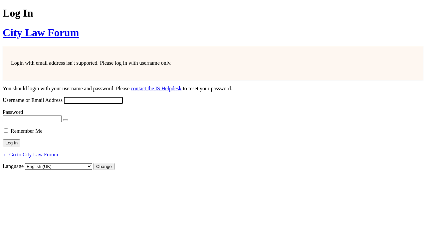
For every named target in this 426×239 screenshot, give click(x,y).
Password (13, 112)
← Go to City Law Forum (30, 154)
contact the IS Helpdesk (156, 88)
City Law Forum (41, 33)
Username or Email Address (33, 100)
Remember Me (27, 131)
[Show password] (65, 120)
